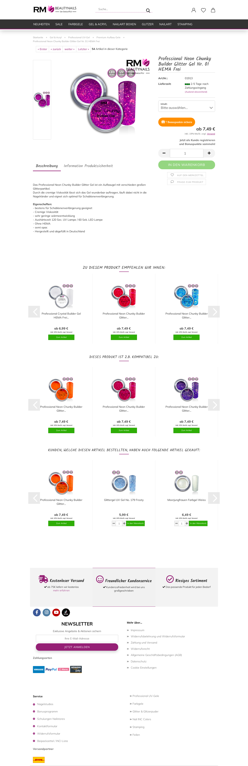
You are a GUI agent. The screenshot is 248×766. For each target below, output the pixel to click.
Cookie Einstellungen (144, 667)
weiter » (69, 49)
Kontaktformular (47, 726)
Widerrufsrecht (140, 649)
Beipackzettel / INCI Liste (52, 741)
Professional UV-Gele (144, 696)
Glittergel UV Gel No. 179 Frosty (124, 500)
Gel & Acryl (98, 24)
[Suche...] (148, 9)
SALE (59, 24)
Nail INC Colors (140, 719)
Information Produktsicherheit (88, 166)
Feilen (135, 735)
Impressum (137, 630)
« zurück (56, 49)
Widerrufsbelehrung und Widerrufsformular (158, 636)
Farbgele (75, 24)
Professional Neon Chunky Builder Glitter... (124, 315)
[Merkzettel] (203, 10)
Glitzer (147, 24)
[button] (194, 10)
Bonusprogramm (47, 711)
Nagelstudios (45, 704)
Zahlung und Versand (144, 642)
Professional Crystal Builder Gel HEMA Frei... (61, 315)
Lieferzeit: (164, 84)
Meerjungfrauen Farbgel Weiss (186, 500)
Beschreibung (47, 166)
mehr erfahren (61, 590)
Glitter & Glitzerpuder (144, 711)
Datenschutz (138, 661)
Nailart (165, 24)
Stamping (184, 24)
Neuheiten (41, 24)
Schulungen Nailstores (51, 719)
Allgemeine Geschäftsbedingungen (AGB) (156, 655)
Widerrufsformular (48, 733)
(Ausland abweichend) (196, 91)
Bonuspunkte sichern (176, 122)
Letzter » (83, 49)
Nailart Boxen (124, 24)
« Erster (42, 49)
